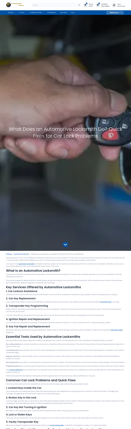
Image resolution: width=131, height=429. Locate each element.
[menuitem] (11, 12)
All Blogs (9, 254)
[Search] (79, 5)
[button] (115, 12)
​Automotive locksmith (21, 254)
